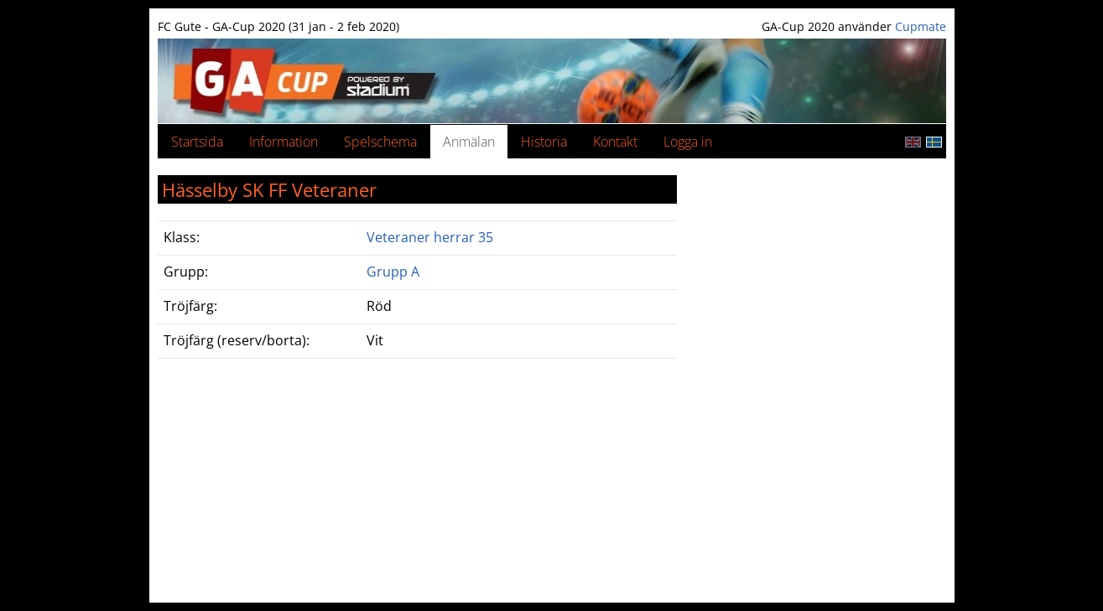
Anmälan (469, 141)
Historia (544, 141)
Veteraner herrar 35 (430, 237)
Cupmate (920, 26)
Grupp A (393, 271)
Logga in (687, 141)
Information (283, 141)
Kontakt (615, 141)
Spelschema (380, 141)
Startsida (197, 141)
